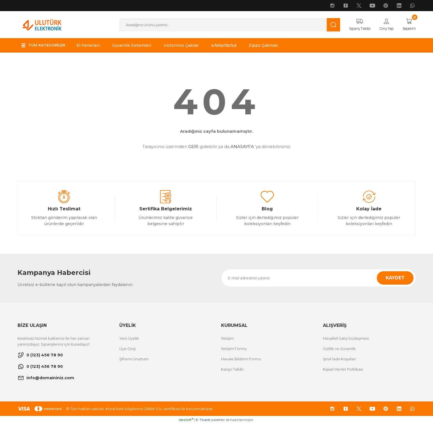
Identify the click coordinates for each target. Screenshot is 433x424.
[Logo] (42, 24)
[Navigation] (45, 45)
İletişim (227, 338)
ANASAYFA (242, 146)
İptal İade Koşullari (339, 359)
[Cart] (408, 25)
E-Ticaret (203, 420)
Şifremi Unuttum (134, 359)
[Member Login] (383, 25)
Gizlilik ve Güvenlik (339, 349)
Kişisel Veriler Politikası (343, 369)
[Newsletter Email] (318, 278)
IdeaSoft (186, 420)
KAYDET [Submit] (395, 278)
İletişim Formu (234, 349)
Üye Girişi (127, 349)
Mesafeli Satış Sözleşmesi (346, 338)
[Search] (227, 24)
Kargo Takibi (232, 369)
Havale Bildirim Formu (241, 359)
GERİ (193, 146)
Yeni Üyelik (129, 338)
